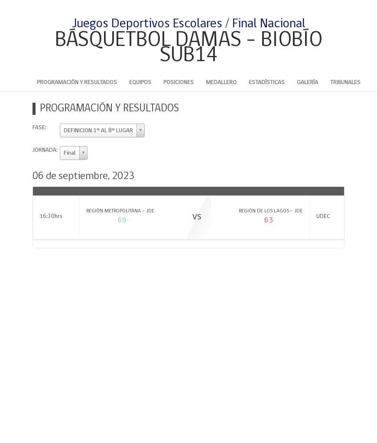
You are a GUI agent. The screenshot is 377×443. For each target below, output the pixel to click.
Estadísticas (267, 82)
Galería (307, 82)
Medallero (221, 82)
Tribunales (345, 82)
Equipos (140, 82)
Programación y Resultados (77, 82)
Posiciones (178, 82)
